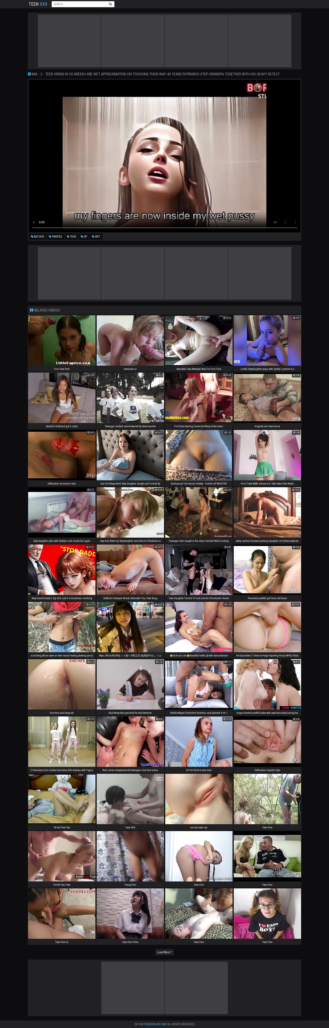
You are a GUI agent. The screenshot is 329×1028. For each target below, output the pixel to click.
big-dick (37, 236)
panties (55, 236)
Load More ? (164, 952)
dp (84, 236)
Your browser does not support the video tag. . (164, 156)
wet (96, 236)
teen (71, 236)
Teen (38, 4)
